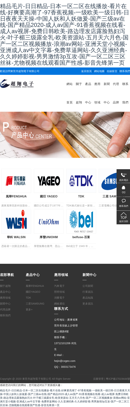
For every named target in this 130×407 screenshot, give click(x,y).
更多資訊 (87, 303)
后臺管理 (98, 378)
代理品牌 (5, 309)
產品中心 (5, 291)
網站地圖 (99, 71)
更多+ (29, 309)
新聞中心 (5, 303)
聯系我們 (125, 71)
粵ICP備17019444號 (118, 378)
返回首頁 (86, 71)
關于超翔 (5, 285)
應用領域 (5, 297)
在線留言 (112, 71)
